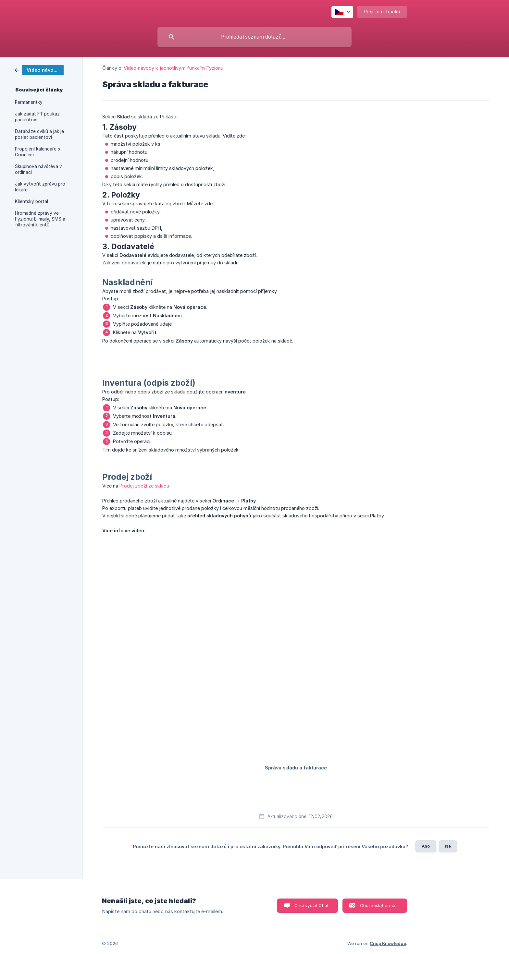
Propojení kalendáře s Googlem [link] (37, 151)
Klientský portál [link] (31, 201)
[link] (39, 69)
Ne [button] (448, 846)
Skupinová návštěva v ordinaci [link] (38, 169)
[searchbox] (254, 37)
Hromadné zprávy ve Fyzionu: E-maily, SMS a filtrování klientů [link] (40, 219)
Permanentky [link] (29, 102)
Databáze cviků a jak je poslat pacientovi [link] (39, 134)
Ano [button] (426, 846)
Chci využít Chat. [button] (312, 905)
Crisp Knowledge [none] (388, 943)
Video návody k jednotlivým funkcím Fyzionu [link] (173, 68)
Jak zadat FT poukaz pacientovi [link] (37, 116)
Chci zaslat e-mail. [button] (379, 905)
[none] (342, 12)
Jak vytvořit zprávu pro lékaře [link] (40, 186)
